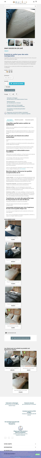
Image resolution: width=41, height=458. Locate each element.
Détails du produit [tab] (19, 119)
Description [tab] (10, 119)
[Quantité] (5, 83)
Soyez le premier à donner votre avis (20, 338)
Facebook (5, 438)
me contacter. (23, 168)
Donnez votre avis (9, 90)
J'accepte (37, 454)
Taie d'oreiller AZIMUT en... (13, 237)
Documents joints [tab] (29, 119)
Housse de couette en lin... (13, 304)
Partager (10, 94)
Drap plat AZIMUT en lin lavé (13, 281)
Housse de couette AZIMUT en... (13, 259)
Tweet (13, 94)
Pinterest (16, 94)
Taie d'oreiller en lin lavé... (13, 326)
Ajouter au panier (17, 83)
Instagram (12, 438)
